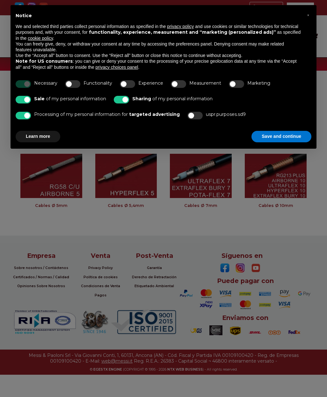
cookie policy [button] (40, 38)
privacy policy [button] (180, 26)
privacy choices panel (117, 67)
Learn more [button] (38, 136)
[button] (308, 15)
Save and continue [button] (281, 136)
